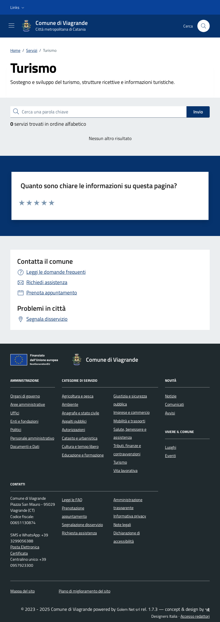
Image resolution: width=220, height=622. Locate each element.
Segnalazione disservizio (82, 524)
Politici (15, 429)
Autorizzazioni (73, 429)
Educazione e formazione (83, 455)
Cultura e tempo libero (80, 446)
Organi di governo (25, 396)
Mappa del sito (22, 591)
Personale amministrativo (32, 438)
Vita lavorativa (125, 470)
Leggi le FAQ (72, 500)
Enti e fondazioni (24, 421)
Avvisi (170, 413)
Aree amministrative (27, 404)
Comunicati (174, 404)
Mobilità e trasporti (129, 421)
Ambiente (70, 404)
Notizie (170, 396)
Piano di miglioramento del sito (84, 591)
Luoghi (170, 447)
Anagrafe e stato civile (80, 413)
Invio (198, 111)
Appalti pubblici (74, 421)
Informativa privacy (129, 516)
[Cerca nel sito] (203, 26)
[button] (17, 7)
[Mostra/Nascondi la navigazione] (11, 25)
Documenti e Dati (24, 446)
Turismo (120, 462)
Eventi (170, 455)
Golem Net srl (128, 609)
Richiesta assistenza (79, 533)
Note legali (122, 524)
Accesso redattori (195, 616)
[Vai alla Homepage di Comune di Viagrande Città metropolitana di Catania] (57, 26)
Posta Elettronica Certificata (24, 550)
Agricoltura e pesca (77, 396)
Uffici (14, 413)
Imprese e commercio (131, 412)
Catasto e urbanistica (79, 438)
